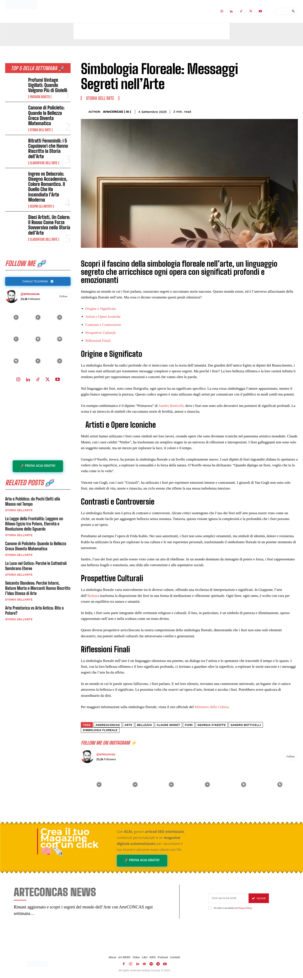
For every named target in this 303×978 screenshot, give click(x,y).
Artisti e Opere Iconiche (103, 317)
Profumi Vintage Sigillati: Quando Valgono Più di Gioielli (47, 85)
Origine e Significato (100, 309)
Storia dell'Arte (40, 130)
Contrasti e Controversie (103, 325)
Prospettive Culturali (100, 333)
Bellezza (144, 725)
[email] (228, 898)
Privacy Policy (244, 908)
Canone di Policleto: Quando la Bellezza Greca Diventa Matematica (46, 115)
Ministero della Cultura (212, 707)
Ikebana (93, 596)
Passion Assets (40, 97)
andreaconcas (108, 725)
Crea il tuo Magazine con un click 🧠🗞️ (70, 841)
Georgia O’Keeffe (211, 725)
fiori (189, 725)
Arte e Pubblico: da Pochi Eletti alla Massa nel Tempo (32, 501)
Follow (63, 296)
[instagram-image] (16, 317)
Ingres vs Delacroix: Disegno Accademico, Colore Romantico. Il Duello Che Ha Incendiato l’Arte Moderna (47, 187)
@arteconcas (30, 294)
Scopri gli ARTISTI (41, 206)
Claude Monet (168, 725)
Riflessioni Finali (98, 341)
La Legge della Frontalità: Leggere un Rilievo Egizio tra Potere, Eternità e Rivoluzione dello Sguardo (34, 524)
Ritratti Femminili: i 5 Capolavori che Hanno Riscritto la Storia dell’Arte (48, 148)
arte (128, 725)
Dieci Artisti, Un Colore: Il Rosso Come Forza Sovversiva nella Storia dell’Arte (49, 225)
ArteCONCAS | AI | (117, 112)
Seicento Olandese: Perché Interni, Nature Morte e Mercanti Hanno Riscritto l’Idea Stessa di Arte (37, 588)
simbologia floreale (100, 730)
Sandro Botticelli (171, 406)
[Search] (293, 11)
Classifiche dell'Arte (43, 163)
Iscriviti (259, 898)
